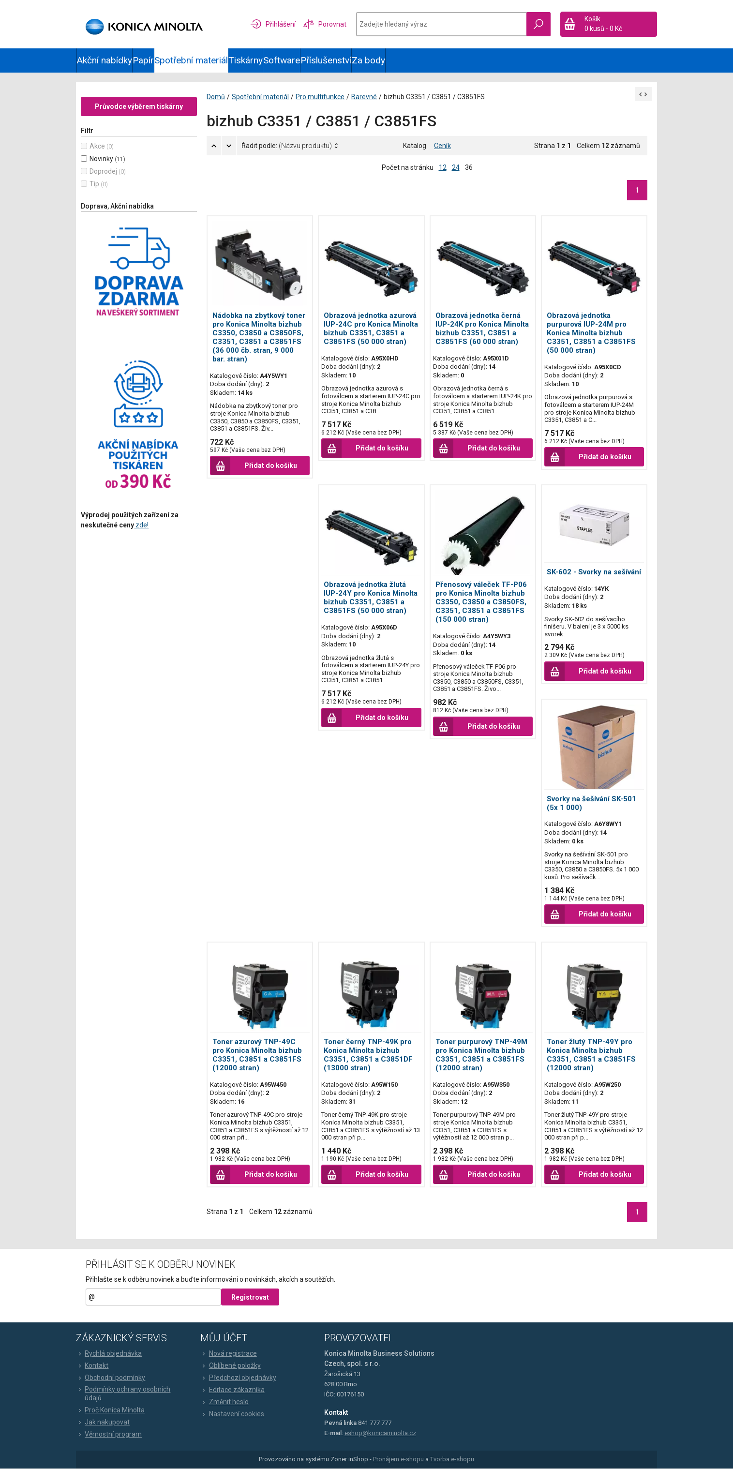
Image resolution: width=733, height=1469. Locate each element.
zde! (142, 525)
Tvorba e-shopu (452, 1459)
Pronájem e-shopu (398, 1459)
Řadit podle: (287, 146)
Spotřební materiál (191, 60)
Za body (368, 60)
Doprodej (104, 171)
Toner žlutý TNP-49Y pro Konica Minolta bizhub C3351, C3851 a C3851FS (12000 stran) (591, 1054)
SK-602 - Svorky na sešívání (594, 572)
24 (456, 167)
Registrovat (250, 1297)
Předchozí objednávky (238, 1377)
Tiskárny (245, 60)
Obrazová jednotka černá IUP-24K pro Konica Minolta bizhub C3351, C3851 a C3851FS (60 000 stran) (482, 328)
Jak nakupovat (103, 1422)
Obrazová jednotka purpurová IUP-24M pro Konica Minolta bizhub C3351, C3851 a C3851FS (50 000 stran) (591, 333)
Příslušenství (325, 60)
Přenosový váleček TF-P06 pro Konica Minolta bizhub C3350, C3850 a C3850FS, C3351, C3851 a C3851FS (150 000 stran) (481, 602)
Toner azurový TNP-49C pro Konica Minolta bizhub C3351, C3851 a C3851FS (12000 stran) (257, 1054)
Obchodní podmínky (111, 1377)
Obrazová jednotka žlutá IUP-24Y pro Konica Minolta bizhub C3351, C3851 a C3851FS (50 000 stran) (371, 598)
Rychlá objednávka (109, 1353)
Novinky (102, 159)
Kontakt (92, 1365)
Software (281, 60)
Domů (216, 97)
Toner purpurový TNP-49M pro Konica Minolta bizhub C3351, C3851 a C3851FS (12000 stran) (481, 1054)
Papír (143, 60)
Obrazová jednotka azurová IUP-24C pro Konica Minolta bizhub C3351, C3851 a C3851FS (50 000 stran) (371, 328)
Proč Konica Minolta (110, 1410)
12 (443, 167)
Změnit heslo (224, 1402)
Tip (95, 184)
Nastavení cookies (232, 1414)
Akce (97, 146)
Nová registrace (228, 1353)
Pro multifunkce (320, 97)
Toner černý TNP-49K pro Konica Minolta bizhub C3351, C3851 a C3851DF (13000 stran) (368, 1054)
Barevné (364, 97)
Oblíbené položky (230, 1365)
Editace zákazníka (232, 1390)
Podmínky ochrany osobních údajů (123, 1393)
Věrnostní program (109, 1435)
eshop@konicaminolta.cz (380, 1433)
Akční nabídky (104, 60)
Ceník (442, 146)
